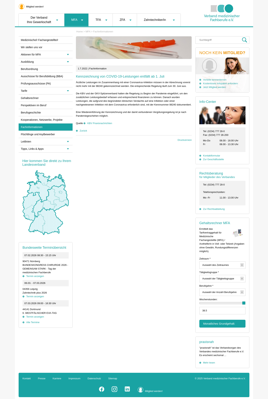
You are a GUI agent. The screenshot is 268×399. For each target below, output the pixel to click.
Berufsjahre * (206, 285)
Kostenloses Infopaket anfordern (220, 83)
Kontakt (27, 378)
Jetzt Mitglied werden (214, 87)
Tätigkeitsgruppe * (209, 272)
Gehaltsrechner (30, 98)
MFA (74, 19)
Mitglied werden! (35, 6)
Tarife (24, 90)
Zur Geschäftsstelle (213, 159)
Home (79, 31)
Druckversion (185, 140)
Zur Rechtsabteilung (214, 209)
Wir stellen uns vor (31, 47)
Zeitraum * (204, 258)
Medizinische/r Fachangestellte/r (39, 40)
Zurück (83, 130)
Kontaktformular (211, 155)
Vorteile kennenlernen (214, 79)
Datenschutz (94, 378)
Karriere (57, 378)
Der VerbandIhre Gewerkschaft (39, 20)
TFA (98, 19)
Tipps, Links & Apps (32, 148)
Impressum (74, 378)
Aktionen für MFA (31, 54)
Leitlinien (26, 141)
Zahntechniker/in (155, 19)
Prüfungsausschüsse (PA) (36, 83)
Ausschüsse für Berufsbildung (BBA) (42, 76)
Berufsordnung (29, 69)
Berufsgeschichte (31, 112)
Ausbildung (27, 61)
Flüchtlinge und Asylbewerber (38, 134)
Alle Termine (32, 322)
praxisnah (206, 342)
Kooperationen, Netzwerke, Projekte (42, 119)
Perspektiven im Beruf (33, 105)
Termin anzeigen (35, 276)
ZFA (122, 19)
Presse (41, 378)
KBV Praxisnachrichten (99, 123)
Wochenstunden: (208, 299)
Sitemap (112, 378)
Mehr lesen (209, 362)
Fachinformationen (103, 31)
